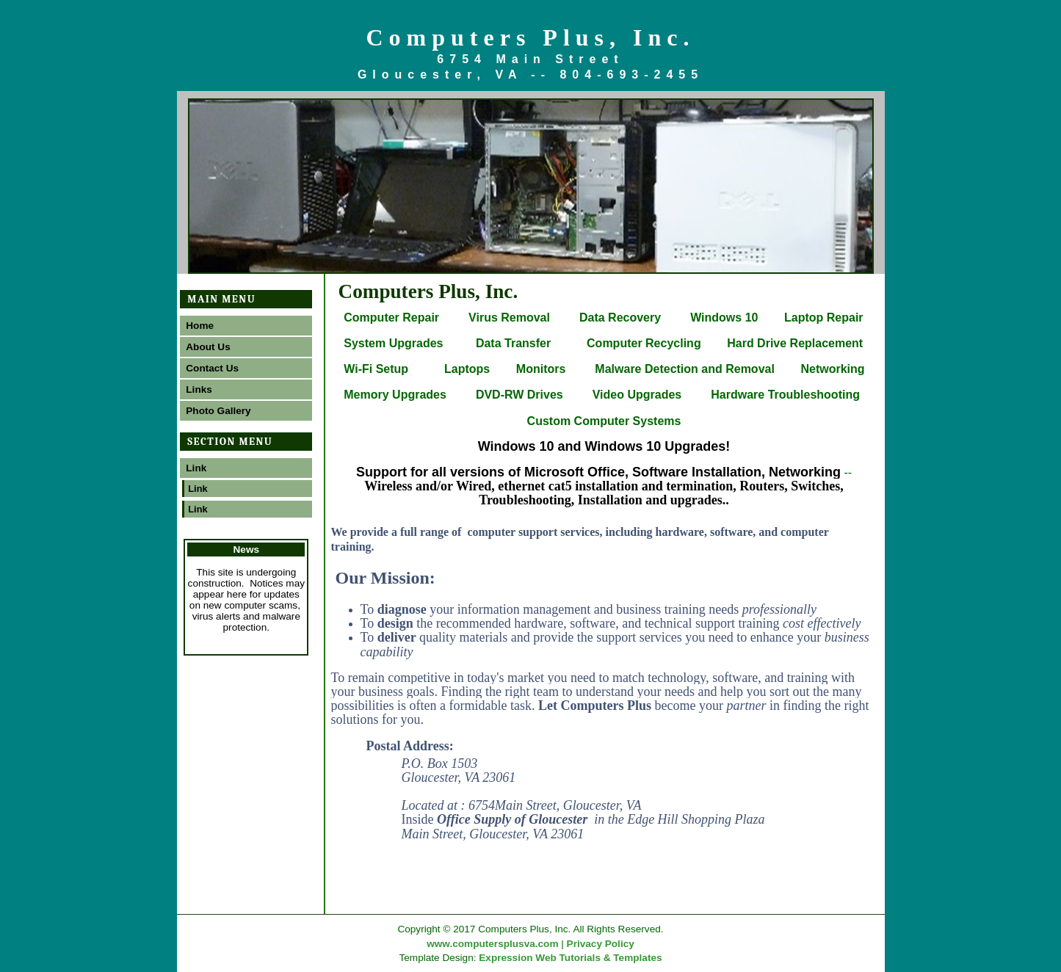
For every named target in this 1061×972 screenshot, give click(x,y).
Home (200, 325)
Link (196, 468)
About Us (208, 346)
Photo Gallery (218, 410)
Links (199, 389)
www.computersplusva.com (492, 943)
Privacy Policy (600, 943)
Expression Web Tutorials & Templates (570, 957)
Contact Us (212, 368)
